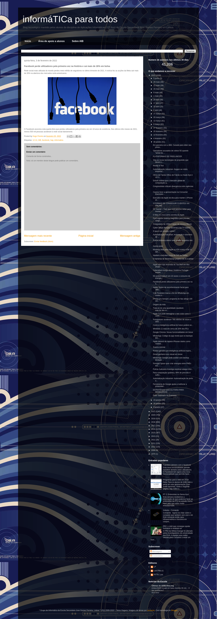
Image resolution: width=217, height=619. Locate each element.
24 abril (156, 100)
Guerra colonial (159, 347)
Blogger (174, 610)
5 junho (156, 78)
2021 (153, 411)
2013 (153, 436)
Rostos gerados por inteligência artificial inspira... (172, 351)
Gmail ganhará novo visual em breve (167, 354)
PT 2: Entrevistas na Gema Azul (176, 494)
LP (155, 567)
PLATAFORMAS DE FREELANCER (167, 156)
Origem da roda (159, 305)
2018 (153, 422)
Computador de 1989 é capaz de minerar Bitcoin (172, 224)
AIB (39, 140)
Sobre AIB (77, 41)
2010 (153, 447)
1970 (153, 454)
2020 (153, 415)
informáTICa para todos (70, 19)
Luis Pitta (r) (159, 571)
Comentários (156, 556)
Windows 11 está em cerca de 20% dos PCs (171, 329)
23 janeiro (157, 400)
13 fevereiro (158, 135)
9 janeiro (157, 407)
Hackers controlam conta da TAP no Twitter (170, 255)
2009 (153, 450)
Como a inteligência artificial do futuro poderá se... (173, 325)
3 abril (156, 110)
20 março (157, 117)
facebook (45, 140)
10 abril (156, 107)
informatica (58, 140)
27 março (157, 114)
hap (51, 140)
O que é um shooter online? (164, 231)
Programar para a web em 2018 (176, 480)
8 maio (156, 93)
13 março (157, 121)
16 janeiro (157, 403)
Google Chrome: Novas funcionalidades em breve (173, 332)
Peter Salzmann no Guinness (164, 395)
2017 (153, 426)
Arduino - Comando (171, 510)
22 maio (156, 85)
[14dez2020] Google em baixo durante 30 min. (169, 588)
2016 (153, 429)
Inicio (28, 41)
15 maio (156, 89)
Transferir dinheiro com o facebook (177, 465)
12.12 (35, 140)
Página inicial (86, 235)
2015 (153, 433)
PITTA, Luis (158, 575)
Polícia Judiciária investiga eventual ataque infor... (173, 369)
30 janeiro (157, 142)
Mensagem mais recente (38, 235)
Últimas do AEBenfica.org (163, 586)
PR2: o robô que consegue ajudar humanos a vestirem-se (176, 527)
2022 (153, 75)
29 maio (156, 82)
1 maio (156, 96)
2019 (153, 419)
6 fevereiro (157, 138)
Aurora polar (158, 246)
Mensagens (156, 551)
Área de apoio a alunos (51, 41)
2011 (153, 443)
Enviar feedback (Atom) (43, 241)
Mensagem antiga (130, 235)
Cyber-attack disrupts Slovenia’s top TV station (171, 228)
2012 (153, 440)
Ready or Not (158, 166)
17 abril (156, 103)
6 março (156, 124)
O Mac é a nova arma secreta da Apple (168, 215)
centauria (151, 610)
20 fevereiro (158, 131)
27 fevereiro (158, 128)
